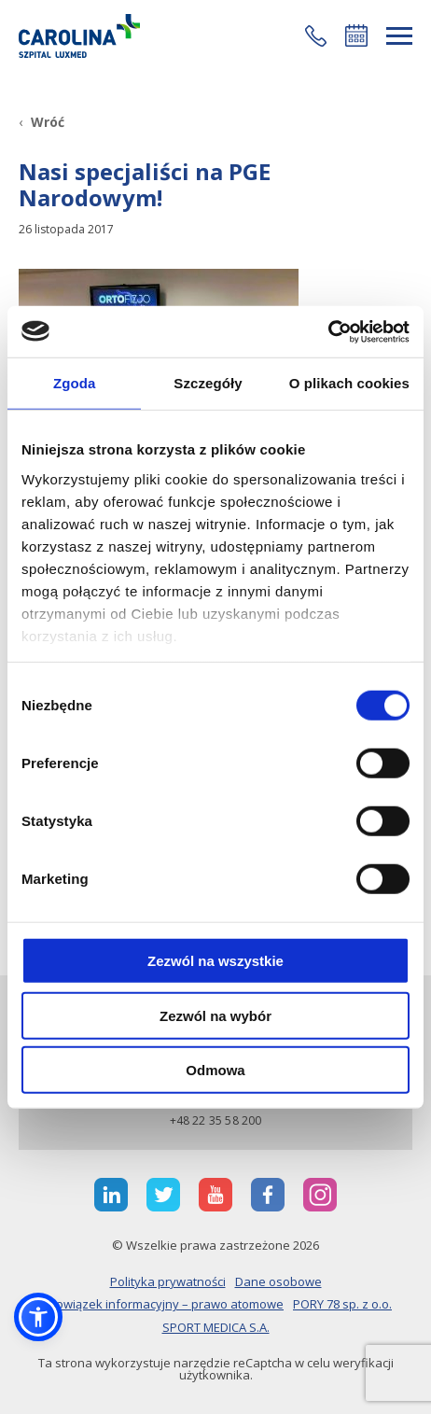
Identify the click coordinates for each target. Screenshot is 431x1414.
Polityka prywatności (168, 1281)
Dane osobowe (278, 1281)
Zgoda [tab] (74, 383)
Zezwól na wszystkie (215, 961)
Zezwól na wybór (215, 1015)
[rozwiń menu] (399, 36)
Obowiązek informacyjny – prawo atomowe (161, 1303)
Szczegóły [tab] (208, 383)
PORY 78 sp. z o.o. (342, 1303)
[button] (316, 36)
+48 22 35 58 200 (216, 1120)
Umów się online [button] (356, 35)
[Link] (79, 36)
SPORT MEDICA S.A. (216, 1327)
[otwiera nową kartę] (111, 1194)
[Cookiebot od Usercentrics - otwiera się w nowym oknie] (328, 331)
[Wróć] (41, 122)
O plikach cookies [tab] (349, 383)
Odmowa (215, 1070)
